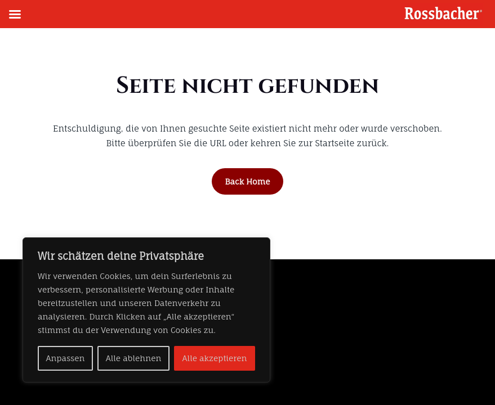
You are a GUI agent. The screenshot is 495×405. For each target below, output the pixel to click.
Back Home (247, 181)
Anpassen (65, 358)
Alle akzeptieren (214, 358)
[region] (146, 309)
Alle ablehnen (134, 358)
